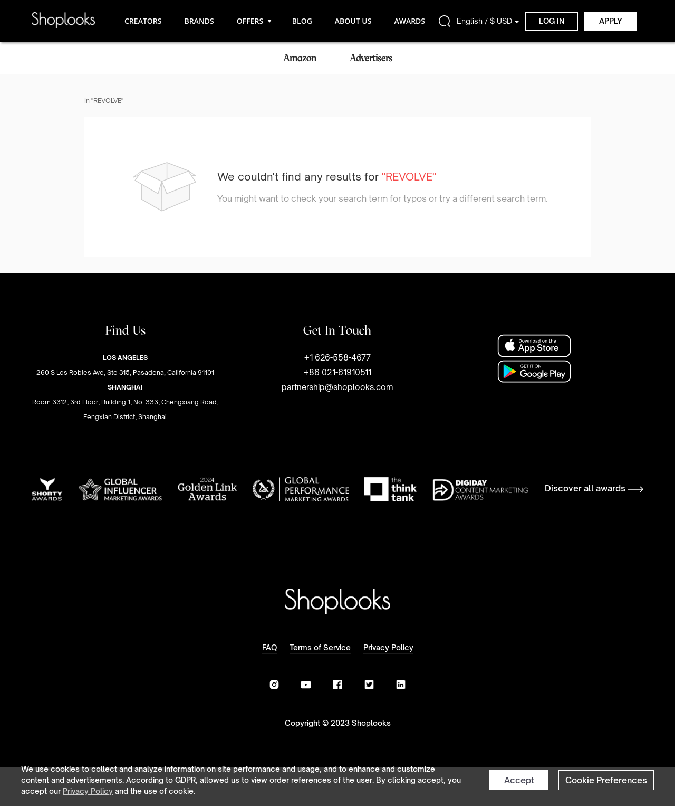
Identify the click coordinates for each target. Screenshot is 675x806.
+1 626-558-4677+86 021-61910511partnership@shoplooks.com (337, 372)
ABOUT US (353, 21)
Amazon (299, 58)
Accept (519, 780)
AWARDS (409, 21)
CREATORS (142, 21)
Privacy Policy (88, 790)
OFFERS (253, 21)
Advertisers (371, 58)
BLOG (302, 21)
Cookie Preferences (606, 780)
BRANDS (199, 21)
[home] (63, 21)
